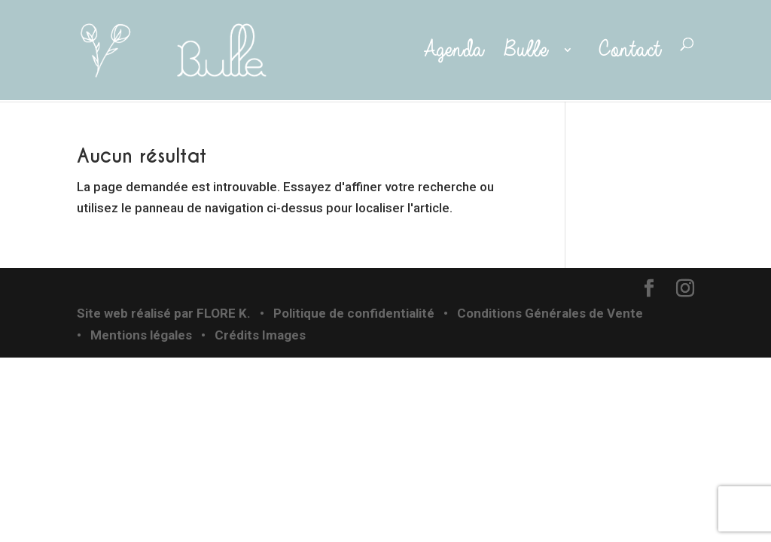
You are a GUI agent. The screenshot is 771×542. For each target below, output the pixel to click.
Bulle (529, 51)
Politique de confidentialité (353, 313)
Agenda (449, 51)
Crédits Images (260, 335)
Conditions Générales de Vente (550, 313)
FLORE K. (224, 313)
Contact (629, 51)
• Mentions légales (134, 335)
